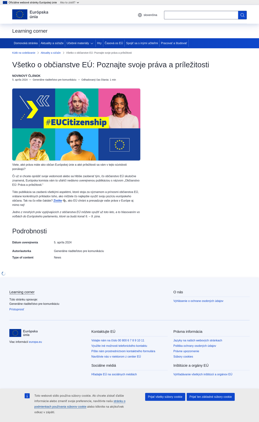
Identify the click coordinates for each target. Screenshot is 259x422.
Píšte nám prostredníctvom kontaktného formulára (123, 351)
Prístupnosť (16, 309)
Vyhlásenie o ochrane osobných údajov (198, 300)
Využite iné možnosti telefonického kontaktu (119, 345)
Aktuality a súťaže (52, 43)
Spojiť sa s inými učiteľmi (142, 43)
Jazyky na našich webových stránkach (197, 340)
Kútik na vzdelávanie (23, 52)
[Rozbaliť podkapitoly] (93, 43)
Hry (99, 43)
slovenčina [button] (147, 15)
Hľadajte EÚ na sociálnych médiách (114, 374)
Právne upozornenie (186, 351)
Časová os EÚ (114, 43)
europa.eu (35, 341)
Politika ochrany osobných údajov (194, 345)
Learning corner (22, 292)
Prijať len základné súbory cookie (211, 396)
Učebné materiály (78, 43)
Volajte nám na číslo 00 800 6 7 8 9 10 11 (117, 340)
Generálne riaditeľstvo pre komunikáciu (79, 251)
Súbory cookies (183, 356)
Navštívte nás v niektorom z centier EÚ (116, 356)
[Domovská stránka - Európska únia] (30, 14)
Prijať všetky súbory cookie (165, 396)
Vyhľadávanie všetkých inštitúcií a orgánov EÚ (202, 374)
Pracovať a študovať (174, 43)
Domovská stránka (26, 43)
